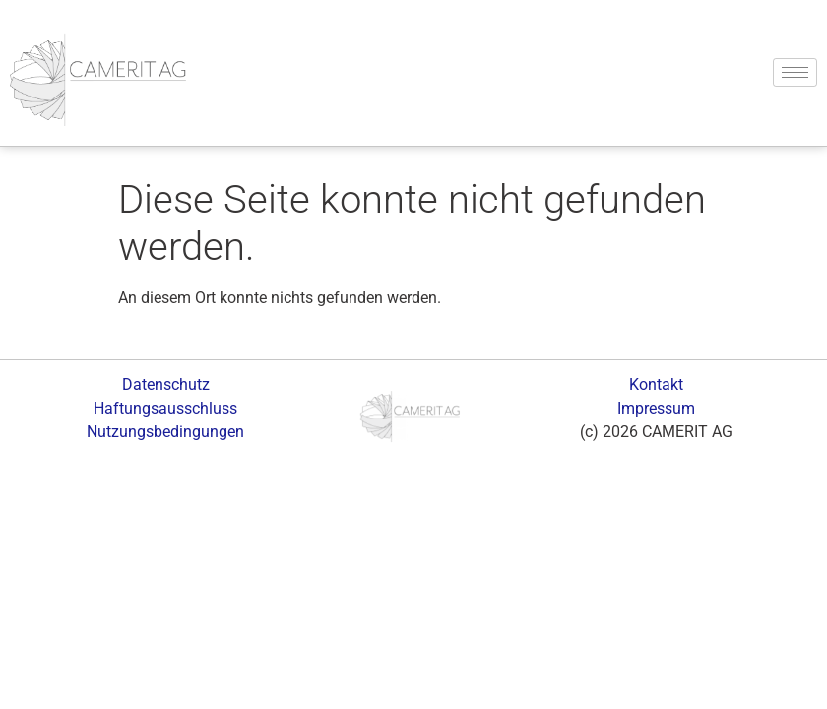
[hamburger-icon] (795, 72)
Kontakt (656, 384)
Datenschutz (166, 384)
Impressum (656, 408)
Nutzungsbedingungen (165, 431)
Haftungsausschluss (165, 408)
